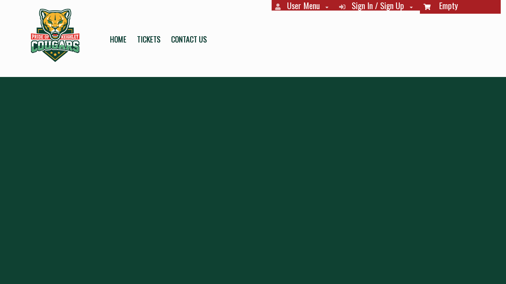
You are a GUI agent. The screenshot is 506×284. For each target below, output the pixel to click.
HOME (118, 39)
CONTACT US (189, 39)
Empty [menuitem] (440, 6)
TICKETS (149, 39)
